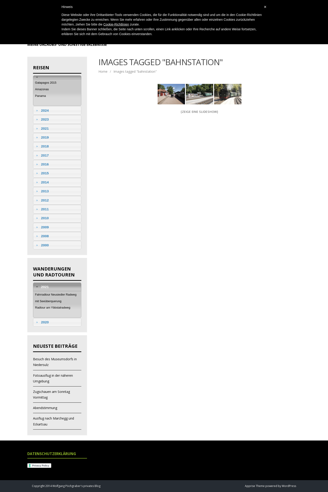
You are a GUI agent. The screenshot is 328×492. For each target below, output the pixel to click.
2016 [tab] (42, 164)
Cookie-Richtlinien (116, 24)
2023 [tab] (42, 119)
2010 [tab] (42, 218)
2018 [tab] (42, 146)
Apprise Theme (255, 486)
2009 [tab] (42, 227)
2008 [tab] (42, 236)
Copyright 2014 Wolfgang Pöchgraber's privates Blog (66, 486)
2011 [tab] (42, 209)
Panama (40, 96)
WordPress (288, 486)
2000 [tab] (42, 245)
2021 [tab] (42, 128)
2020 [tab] (42, 322)
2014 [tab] (42, 182)
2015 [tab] (42, 173)
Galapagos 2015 (45, 82)
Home (103, 71)
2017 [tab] (42, 155)
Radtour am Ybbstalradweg (52, 307)
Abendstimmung (45, 408)
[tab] (57, 77)
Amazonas (42, 89)
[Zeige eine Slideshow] (199, 112)
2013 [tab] (42, 191)
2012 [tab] (42, 200)
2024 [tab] (42, 110)
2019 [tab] (42, 137)
